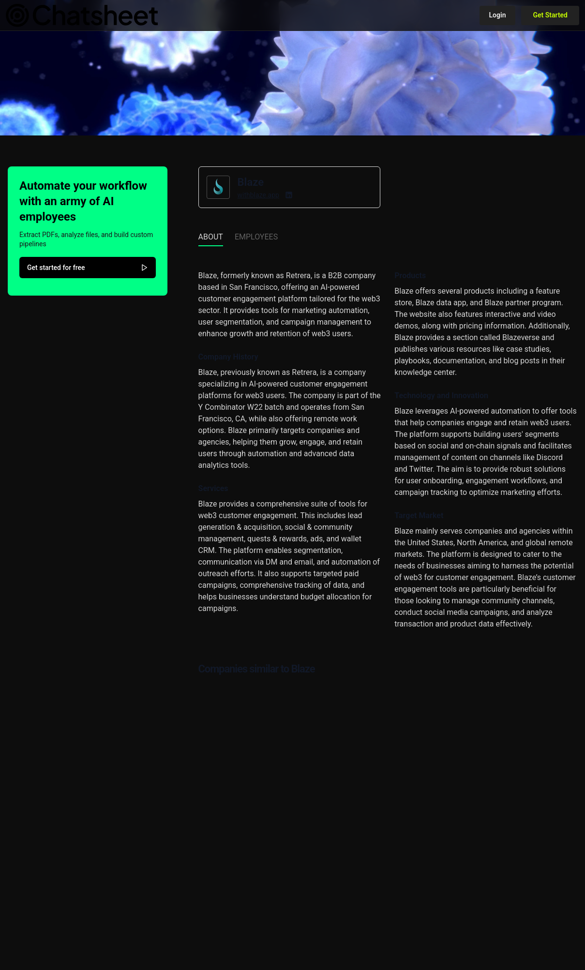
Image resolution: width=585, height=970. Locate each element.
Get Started (550, 15)
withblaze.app (258, 195)
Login (497, 15)
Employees (256, 236)
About (210, 236)
